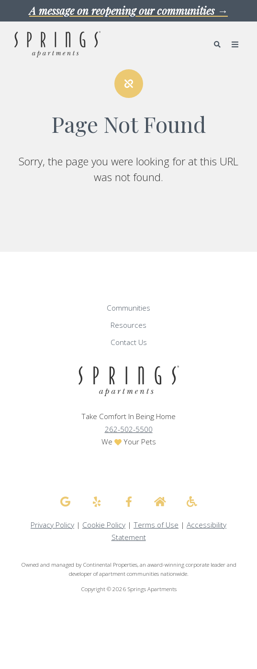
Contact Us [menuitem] (129, 342)
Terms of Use (156, 525)
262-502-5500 (129, 429)
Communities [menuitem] (128, 308)
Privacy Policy (52, 525)
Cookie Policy (103, 525)
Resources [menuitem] (128, 325)
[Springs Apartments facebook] (128, 501)
